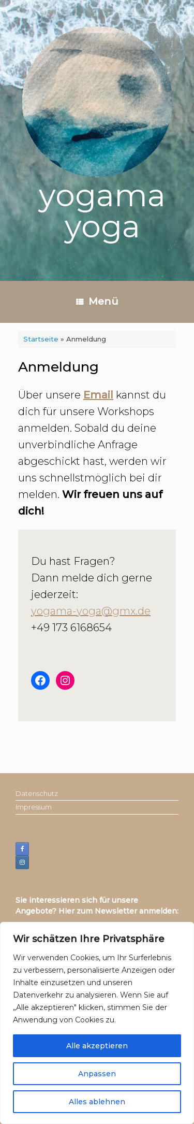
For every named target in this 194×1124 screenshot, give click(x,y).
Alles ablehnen (97, 1101)
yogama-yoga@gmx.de (91, 611)
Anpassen (97, 1073)
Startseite (40, 339)
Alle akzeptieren (97, 1045)
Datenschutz (37, 793)
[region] (97, 1023)
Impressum (34, 807)
